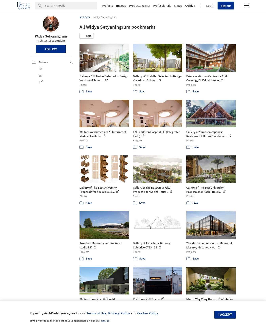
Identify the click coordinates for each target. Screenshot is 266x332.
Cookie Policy (147, 313)
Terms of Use (96, 313)
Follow (51, 49)
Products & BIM (139, 5)
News (178, 5)
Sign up (226, 6)
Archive (190, 5)
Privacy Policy (119, 313)
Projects (107, 5)
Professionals (162, 5)
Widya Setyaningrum (51, 36)
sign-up (105, 321)
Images (121, 5)
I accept (225, 314)
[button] (87, 36)
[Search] (71, 5)
